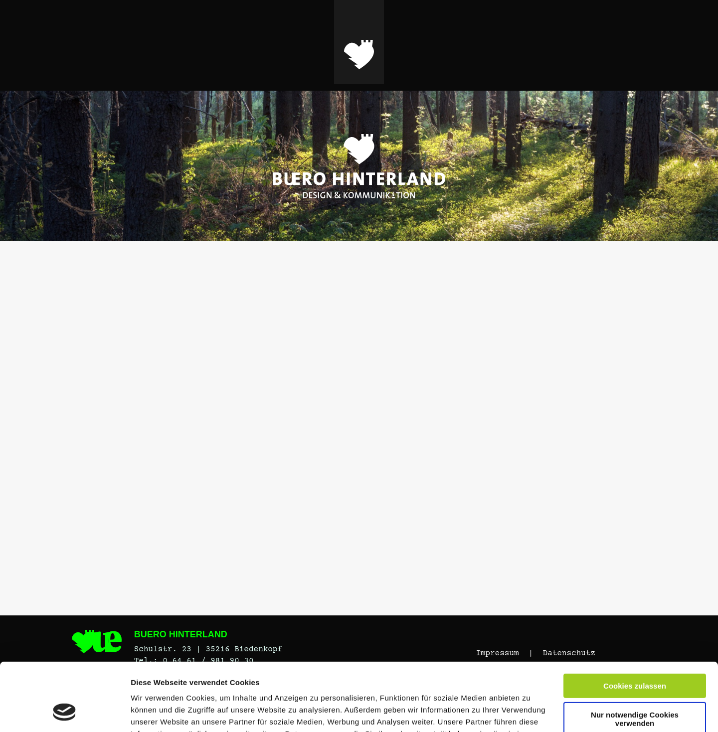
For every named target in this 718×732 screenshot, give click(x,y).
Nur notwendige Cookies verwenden (635, 657)
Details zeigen (156, 712)
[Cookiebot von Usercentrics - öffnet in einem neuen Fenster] (64, 712)
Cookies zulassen (634, 625)
